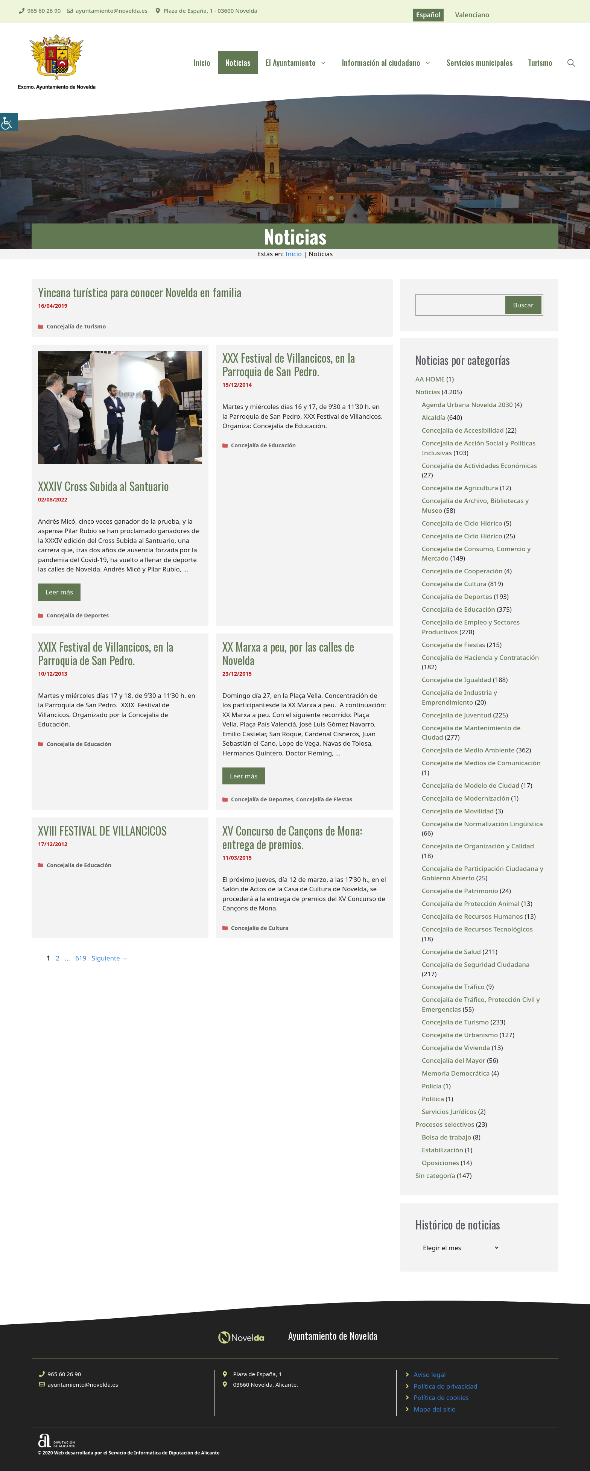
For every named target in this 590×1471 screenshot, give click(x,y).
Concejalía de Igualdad (456, 679)
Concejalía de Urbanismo (460, 1034)
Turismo (540, 62)
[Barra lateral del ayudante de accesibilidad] (9, 122)
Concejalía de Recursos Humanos (472, 916)
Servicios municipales (480, 62)
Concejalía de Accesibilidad (463, 430)
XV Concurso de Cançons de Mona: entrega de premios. (292, 837)
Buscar (523, 305)
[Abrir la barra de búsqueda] (571, 62)
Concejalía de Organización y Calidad (478, 846)
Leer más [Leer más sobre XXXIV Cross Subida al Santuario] (59, 592)
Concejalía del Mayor (453, 1060)
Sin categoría (435, 1175)
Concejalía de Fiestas (324, 799)
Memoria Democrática (456, 1073)
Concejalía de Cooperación (462, 571)
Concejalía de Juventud (456, 715)
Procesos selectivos (444, 1124)
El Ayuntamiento (300, 62)
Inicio (202, 62)
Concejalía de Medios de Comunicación (481, 762)
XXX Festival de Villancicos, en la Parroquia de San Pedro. (288, 364)
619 (81, 958)
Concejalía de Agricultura (460, 487)
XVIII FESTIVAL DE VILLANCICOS (102, 830)
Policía (432, 1086)
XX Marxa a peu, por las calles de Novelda (288, 653)
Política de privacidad (445, 1386)
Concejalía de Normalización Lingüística (482, 823)
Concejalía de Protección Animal (471, 903)
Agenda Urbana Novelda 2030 (467, 404)
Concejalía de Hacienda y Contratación (480, 657)
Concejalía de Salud (451, 951)
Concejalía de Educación (263, 445)
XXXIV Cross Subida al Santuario (103, 485)
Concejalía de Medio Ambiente (468, 750)
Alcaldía (434, 417)
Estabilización (442, 1150)
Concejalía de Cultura (260, 928)
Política (433, 1098)
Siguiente (110, 958)
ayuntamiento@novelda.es (112, 10)
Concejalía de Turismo (76, 326)
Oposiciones (440, 1162)
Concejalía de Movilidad (458, 811)
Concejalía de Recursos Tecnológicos (477, 929)
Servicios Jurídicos (449, 1111)
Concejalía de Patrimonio (460, 890)
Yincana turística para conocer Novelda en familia (139, 292)
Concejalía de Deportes (78, 615)
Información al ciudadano (390, 62)
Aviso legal (430, 1374)
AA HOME (430, 379)
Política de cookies (441, 1397)
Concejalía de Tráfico (453, 986)
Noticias (238, 62)
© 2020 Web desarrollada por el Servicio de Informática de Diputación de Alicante (129, 1453)
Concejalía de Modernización (465, 798)
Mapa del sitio (435, 1409)
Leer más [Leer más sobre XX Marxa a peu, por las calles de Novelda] (243, 776)
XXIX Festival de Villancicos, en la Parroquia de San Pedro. (105, 653)
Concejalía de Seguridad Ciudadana (476, 964)
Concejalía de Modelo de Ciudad (471, 785)
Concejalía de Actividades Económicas (479, 465)
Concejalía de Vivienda (456, 1047)
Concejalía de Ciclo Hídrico (462, 523)
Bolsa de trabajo (446, 1137)
